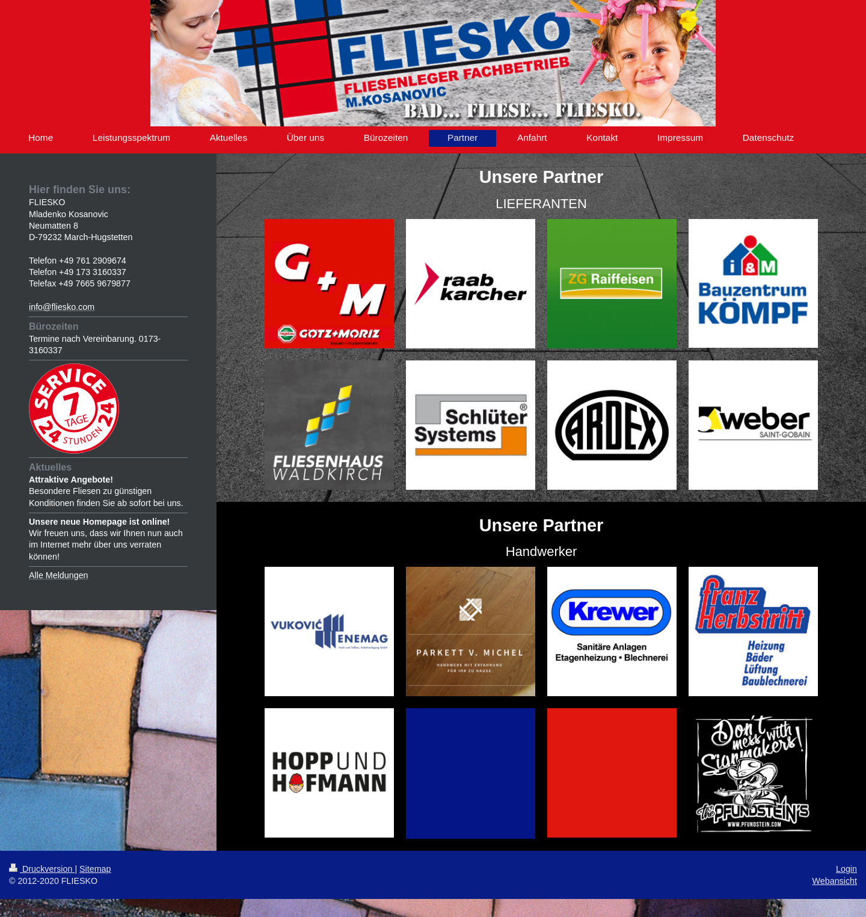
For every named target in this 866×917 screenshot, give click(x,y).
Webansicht (834, 881)
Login (846, 869)
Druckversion (42, 869)
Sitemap (95, 869)
